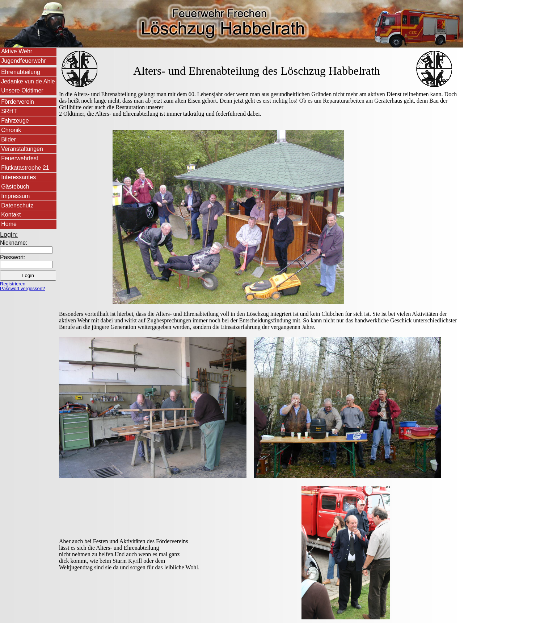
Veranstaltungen (22, 149)
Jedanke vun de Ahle (28, 81)
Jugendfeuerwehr (23, 61)
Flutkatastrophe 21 (25, 168)
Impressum (15, 196)
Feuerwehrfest (19, 158)
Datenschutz (17, 205)
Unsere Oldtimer (22, 90)
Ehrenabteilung (20, 72)
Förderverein (17, 102)
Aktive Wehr (16, 51)
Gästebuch (15, 186)
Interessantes (18, 177)
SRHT (9, 111)
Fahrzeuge (15, 120)
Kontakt (11, 214)
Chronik (11, 130)
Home (9, 224)
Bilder (8, 139)
